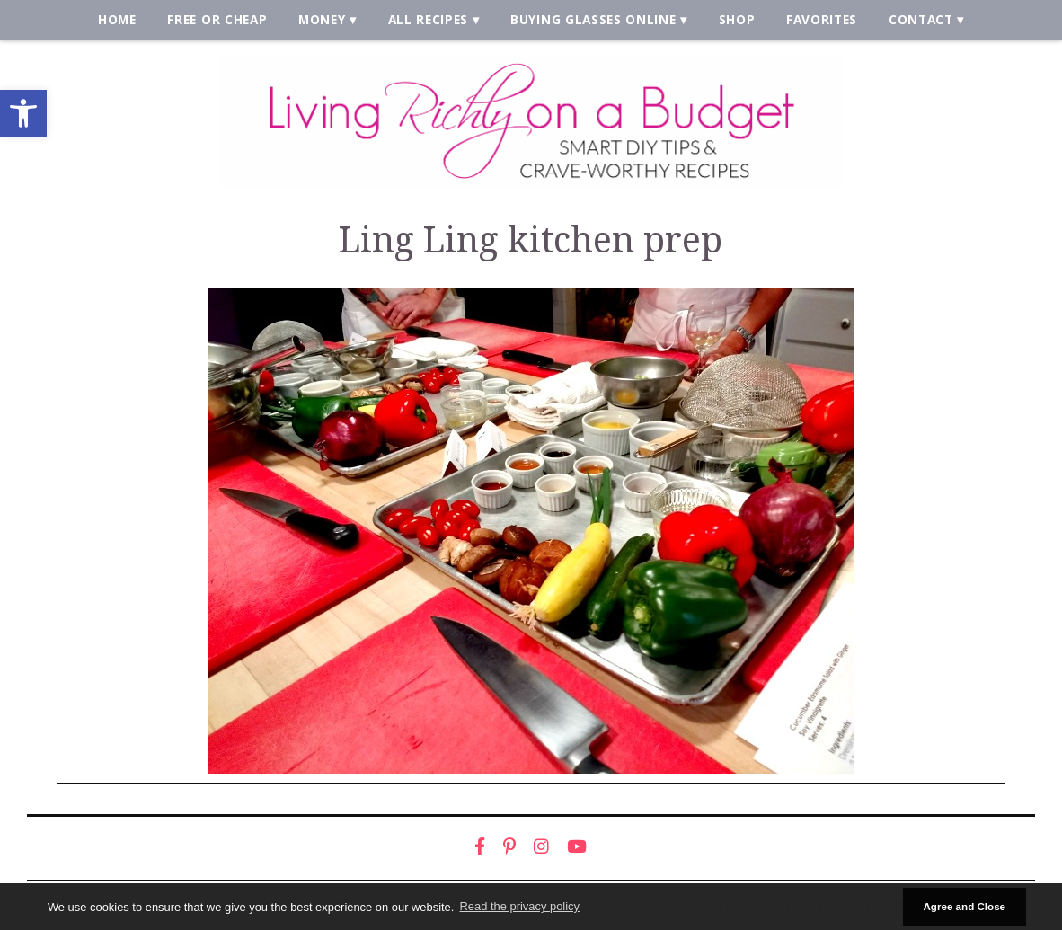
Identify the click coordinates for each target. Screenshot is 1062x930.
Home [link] (117, 19)
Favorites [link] (821, 19)
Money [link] (321, 19)
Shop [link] (737, 19)
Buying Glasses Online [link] (593, 19)
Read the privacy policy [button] (520, 906)
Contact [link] (921, 19)
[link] (23, 113)
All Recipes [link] (428, 19)
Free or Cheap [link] (217, 19)
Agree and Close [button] (964, 906)
